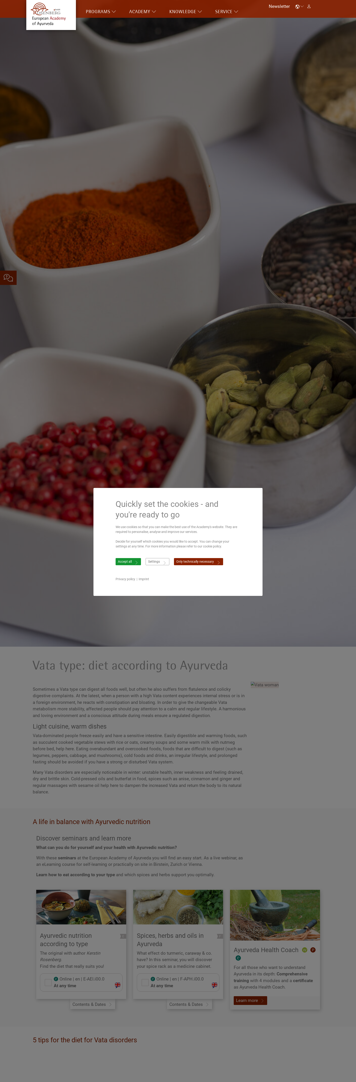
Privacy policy (125, 579)
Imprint (144, 579)
